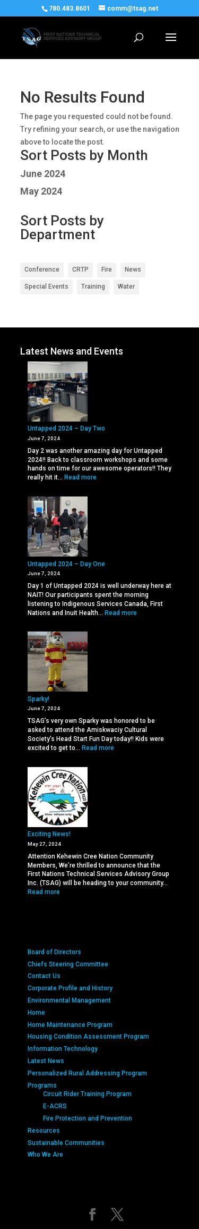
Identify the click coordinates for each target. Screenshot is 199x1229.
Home (36, 1012)
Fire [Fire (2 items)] (106, 269)
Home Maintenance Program (70, 1025)
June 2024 (42, 173)
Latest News (46, 1061)
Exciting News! (49, 834)
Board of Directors (54, 952)
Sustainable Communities (66, 1143)
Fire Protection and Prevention (87, 1118)
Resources (44, 1130)
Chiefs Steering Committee (68, 964)
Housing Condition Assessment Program (88, 1036)
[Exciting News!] (58, 798)
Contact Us (44, 976)
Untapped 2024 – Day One (66, 564)
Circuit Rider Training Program (87, 1094)
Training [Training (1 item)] (93, 286)
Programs (42, 1085)
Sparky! (38, 699)
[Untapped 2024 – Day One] (58, 527)
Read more (80, 477)
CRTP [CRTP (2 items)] (80, 269)
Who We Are (45, 1154)
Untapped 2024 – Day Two (66, 428)
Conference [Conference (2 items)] (41, 269)
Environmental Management (69, 1000)
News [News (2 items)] (133, 269)
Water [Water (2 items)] (126, 286)
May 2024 (41, 191)
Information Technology (63, 1049)
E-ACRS (55, 1106)
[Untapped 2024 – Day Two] (58, 392)
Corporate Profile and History (70, 988)
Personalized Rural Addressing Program (87, 1073)
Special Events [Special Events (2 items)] (46, 286)
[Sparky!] (58, 663)
